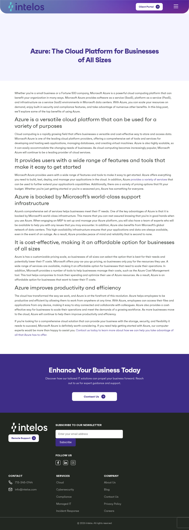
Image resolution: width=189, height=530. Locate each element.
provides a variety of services (149, 179)
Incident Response (67, 510)
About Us (110, 482)
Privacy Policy (112, 503)
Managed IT (63, 503)
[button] (176, 7)
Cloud (60, 482)
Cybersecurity (65, 489)
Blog (107, 489)
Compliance (64, 496)
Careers (109, 510)
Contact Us (111, 496)
